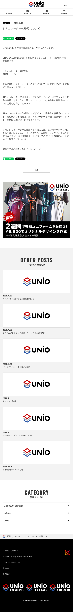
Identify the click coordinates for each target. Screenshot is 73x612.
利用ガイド (27, 13)
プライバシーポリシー (11, 562)
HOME (9, 536)
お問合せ (64, 13)
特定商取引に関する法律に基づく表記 (17, 557)
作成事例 (46, 13)
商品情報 (9, 13)
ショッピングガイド (10, 551)
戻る (36, 170)
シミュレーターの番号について (38, 536)
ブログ (7, 520)
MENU (66, 5)
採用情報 (6, 574)
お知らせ (6, 23)
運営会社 (6, 568)
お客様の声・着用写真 (13, 506)
